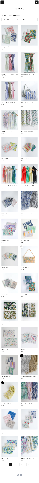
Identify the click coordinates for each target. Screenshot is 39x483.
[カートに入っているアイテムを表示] (37, 2)
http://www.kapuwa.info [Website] (21, 475)
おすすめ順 (6, 19)
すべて (23, 19)
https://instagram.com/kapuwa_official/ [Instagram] (18, 475)
